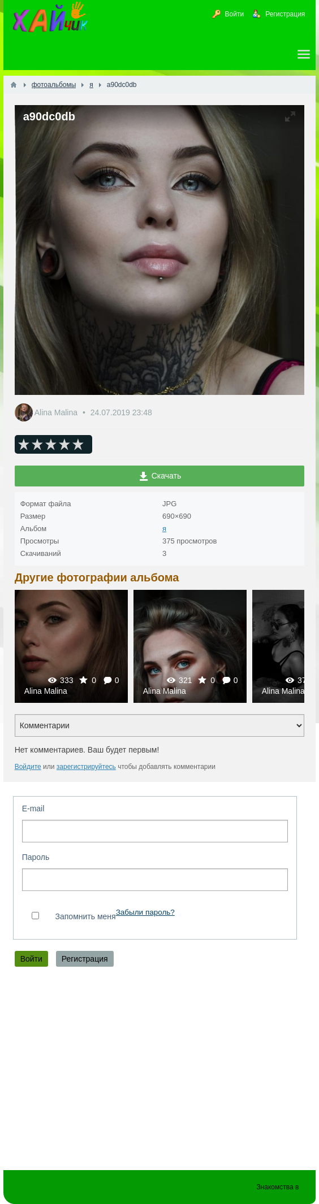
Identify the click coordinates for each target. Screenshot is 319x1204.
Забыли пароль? (145, 912)
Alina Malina (57, 412)
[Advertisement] (160, 1071)
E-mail (33, 808)
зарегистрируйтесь (86, 767)
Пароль (36, 857)
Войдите (28, 767)
